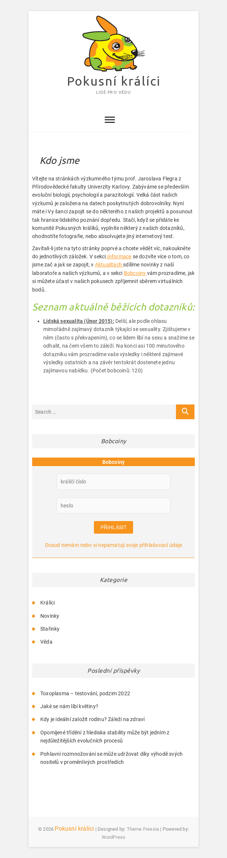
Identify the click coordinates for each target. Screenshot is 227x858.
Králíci (47, 603)
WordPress (114, 837)
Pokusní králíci (113, 81)
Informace (118, 256)
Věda (46, 642)
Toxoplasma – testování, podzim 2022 (85, 693)
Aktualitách (109, 265)
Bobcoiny (135, 273)
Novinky (49, 616)
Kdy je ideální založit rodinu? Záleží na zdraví (92, 719)
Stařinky (50, 629)
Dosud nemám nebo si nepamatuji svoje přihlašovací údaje (113, 545)
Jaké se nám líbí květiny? (69, 706)
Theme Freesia (143, 829)
